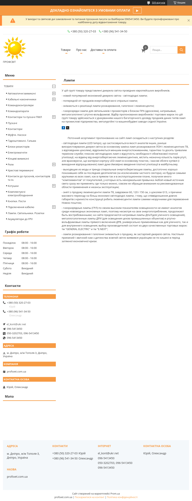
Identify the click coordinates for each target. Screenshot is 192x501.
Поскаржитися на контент (89, 497)
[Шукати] (181, 50)
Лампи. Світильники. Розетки (26, 213)
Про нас (81, 50)
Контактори (15, 129)
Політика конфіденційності (122, 497)
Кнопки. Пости (17, 201)
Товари (65, 50)
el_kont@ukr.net (16, 324)
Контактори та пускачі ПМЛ (25, 117)
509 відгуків (158, 2)
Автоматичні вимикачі (22, 93)
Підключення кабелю (21, 207)
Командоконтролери (21, 105)
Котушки (13, 186)
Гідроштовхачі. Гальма (22, 140)
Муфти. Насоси (17, 135)
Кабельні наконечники (22, 99)
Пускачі (12, 123)
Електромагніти (17, 152)
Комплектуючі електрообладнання (20, 193)
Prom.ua (115, 493)
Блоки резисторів (18, 146)
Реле (11, 164)
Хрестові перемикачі (21, 170)
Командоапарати (18, 111)
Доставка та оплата (103, 50)
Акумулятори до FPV (20, 219)
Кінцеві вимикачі (18, 158)
